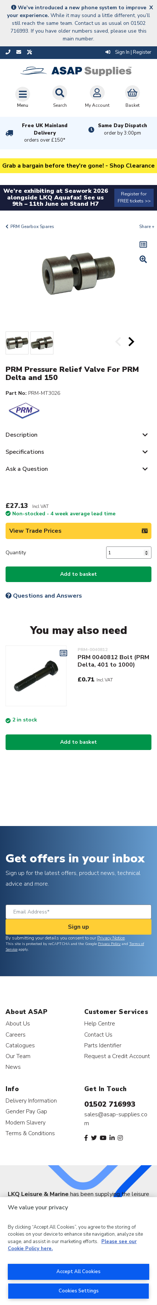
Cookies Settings (79, 1291)
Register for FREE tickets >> (134, 197)
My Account (97, 96)
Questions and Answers (44, 596)
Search (59, 96)
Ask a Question (27, 469)
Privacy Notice (111, 938)
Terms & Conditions (30, 1133)
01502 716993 (109, 1104)
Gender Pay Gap (26, 1111)
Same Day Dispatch (122, 129)
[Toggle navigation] (23, 97)
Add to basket (78, 574)
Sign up (78, 927)
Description (21, 435)
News (13, 1067)
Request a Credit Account (117, 1056)
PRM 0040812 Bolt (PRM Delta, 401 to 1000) (113, 661)
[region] (78, 1251)
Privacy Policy (109, 943)
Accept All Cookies (78, 1271)
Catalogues (20, 1045)
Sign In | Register (128, 52)
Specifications (25, 452)
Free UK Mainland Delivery (45, 133)
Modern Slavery (26, 1122)
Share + (146, 226)
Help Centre (99, 1023)
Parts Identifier (102, 1045)
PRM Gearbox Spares (32, 226)
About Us (18, 1023)
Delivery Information (31, 1100)
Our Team (18, 1056)
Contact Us (98, 1034)
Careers (16, 1034)
